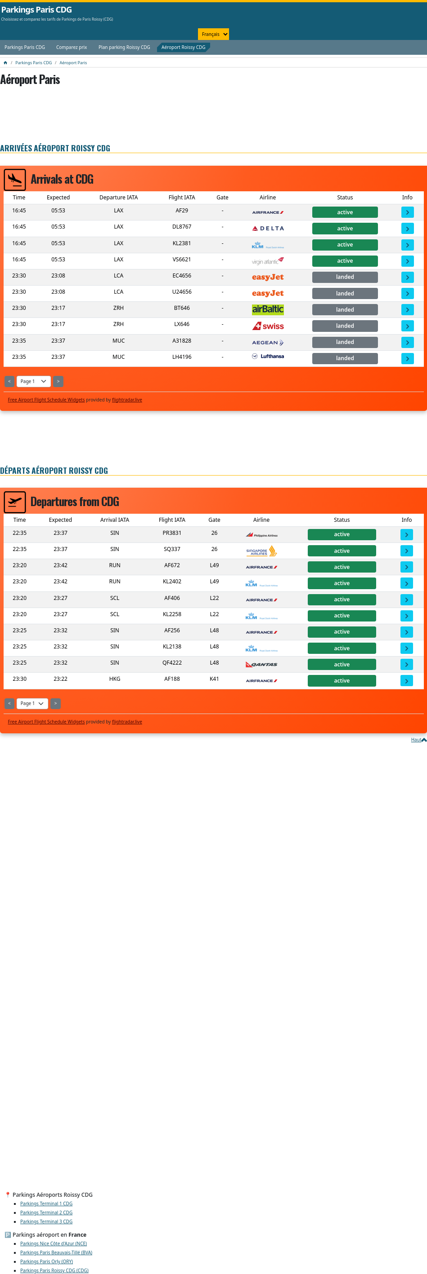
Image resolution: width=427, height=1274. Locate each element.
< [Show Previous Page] (9, 381)
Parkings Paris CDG (36, 9)
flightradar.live (127, 400)
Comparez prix (71, 47)
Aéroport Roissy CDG (184, 47)
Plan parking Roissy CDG (124, 47)
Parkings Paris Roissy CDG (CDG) (54, 1270)
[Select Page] (34, 381)
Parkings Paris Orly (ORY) (46, 1261)
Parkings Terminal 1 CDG (46, 1203)
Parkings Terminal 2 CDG (46, 1212)
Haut (416, 739)
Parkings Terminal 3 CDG (46, 1221)
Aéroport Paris (73, 63)
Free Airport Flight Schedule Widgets (46, 400)
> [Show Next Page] (58, 381)
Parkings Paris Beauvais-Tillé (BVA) (56, 1252)
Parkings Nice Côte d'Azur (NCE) (53, 1243)
